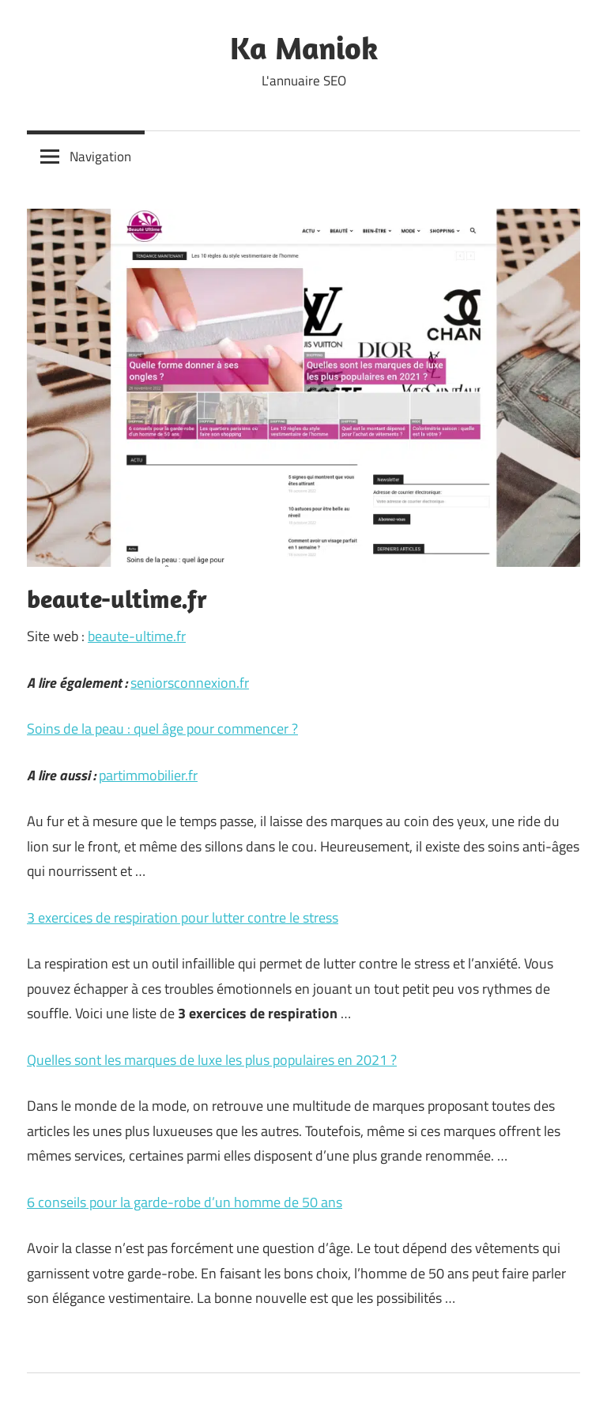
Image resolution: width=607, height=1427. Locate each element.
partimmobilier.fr (148, 775)
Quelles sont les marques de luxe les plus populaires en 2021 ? (212, 1059)
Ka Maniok (304, 47)
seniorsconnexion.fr (189, 682)
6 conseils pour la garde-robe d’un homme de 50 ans (184, 1202)
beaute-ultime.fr (137, 636)
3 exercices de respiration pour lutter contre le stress (182, 917)
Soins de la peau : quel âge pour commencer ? (162, 728)
